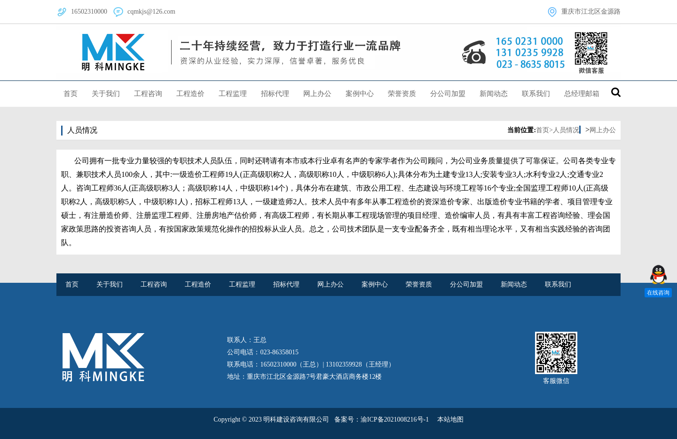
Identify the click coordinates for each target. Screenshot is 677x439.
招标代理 (275, 93)
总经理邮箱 (581, 93)
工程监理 (233, 93)
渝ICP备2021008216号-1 (395, 419)
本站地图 (450, 419)
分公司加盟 (447, 93)
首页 (70, 93)
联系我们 (536, 93)
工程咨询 (148, 93)
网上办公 (317, 93)
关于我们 (106, 93)
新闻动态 (494, 93)
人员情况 (566, 130)
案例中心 (360, 93)
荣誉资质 (402, 93)
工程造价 (190, 93)
